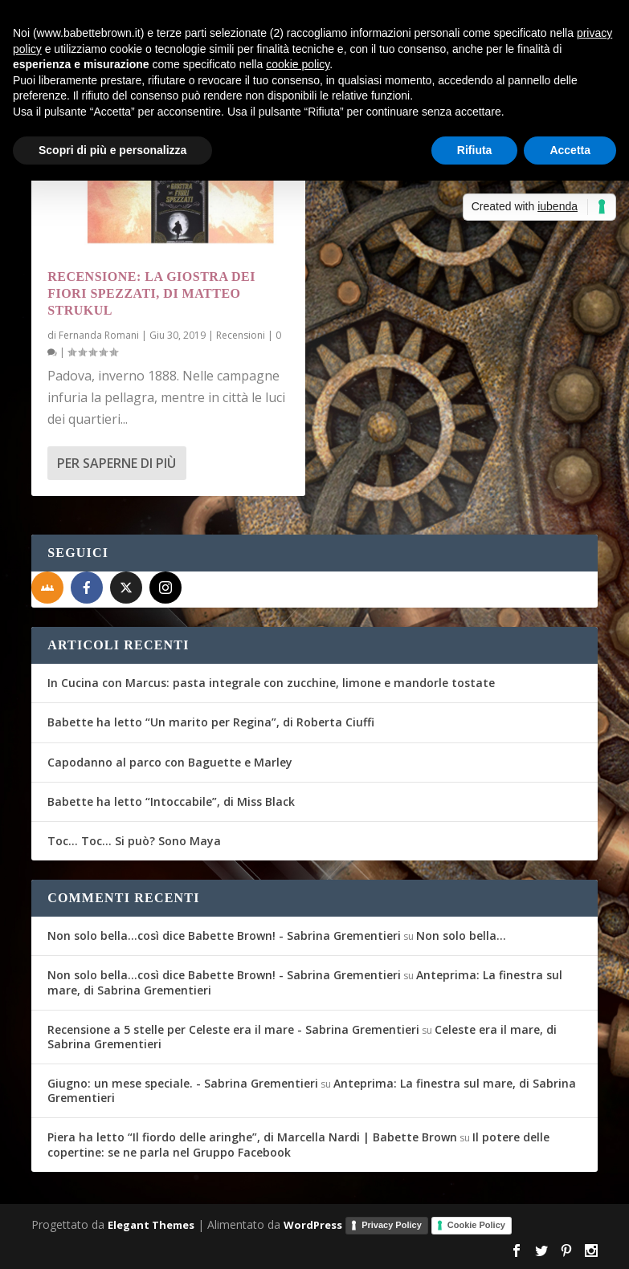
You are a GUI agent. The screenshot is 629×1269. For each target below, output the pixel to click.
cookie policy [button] (297, 64)
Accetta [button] (569, 150)
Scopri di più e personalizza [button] (112, 150)
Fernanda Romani (99, 335)
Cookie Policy (476, 1225)
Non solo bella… (461, 935)
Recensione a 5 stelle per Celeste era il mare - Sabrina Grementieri (233, 1029)
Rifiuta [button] (474, 150)
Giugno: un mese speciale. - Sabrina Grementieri (182, 1083)
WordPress (313, 1224)
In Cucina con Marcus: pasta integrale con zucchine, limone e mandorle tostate (271, 682)
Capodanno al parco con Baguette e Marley (169, 762)
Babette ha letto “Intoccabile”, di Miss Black (171, 801)
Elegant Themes (151, 1224)
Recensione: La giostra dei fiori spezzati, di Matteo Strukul (151, 293)
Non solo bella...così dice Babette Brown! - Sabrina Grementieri (224, 935)
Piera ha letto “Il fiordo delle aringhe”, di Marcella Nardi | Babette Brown (252, 1137)
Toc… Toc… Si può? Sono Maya (134, 840)
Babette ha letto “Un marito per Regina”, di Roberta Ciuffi (210, 722)
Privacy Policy (391, 1225)
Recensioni (240, 335)
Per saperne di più (116, 463)
